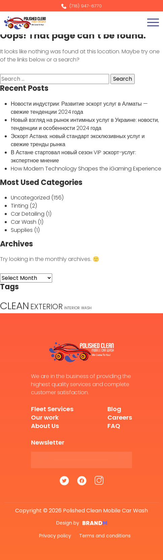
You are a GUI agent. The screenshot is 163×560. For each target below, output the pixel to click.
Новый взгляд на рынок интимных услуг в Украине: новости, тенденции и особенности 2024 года (85, 124)
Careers (119, 417)
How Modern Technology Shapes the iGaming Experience (86, 168)
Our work (45, 417)
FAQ (113, 426)
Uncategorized (30, 198)
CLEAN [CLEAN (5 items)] (14, 306)
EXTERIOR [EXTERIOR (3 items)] (46, 306)
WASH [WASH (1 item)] (86, 308)
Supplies (22, 230)
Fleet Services (52, 409)
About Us (45, 426)
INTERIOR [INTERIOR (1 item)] (72, 308)
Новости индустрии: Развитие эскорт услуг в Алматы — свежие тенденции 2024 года (79, 108)
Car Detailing (27, 214)
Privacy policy (55, 535)
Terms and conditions (105, 535)
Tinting (19, 206)
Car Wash (23, 222)
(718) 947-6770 (81, 6)
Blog (114, 409)
